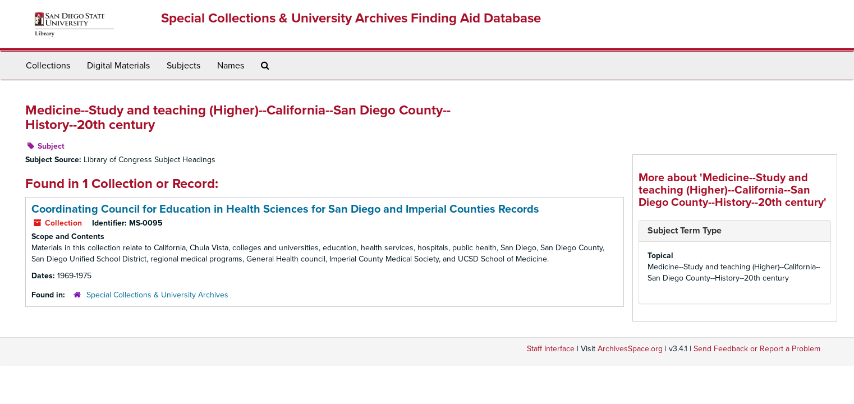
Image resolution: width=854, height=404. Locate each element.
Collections (48, 65)
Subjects (183, 65)
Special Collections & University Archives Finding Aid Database (351, 18)
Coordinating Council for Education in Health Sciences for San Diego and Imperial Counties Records (285, 209)
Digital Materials (118, 65)
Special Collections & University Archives (157, 295)
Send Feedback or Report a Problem (757, 349)
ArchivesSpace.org (630, 349)
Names (230, 65)
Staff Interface (551, 349)
